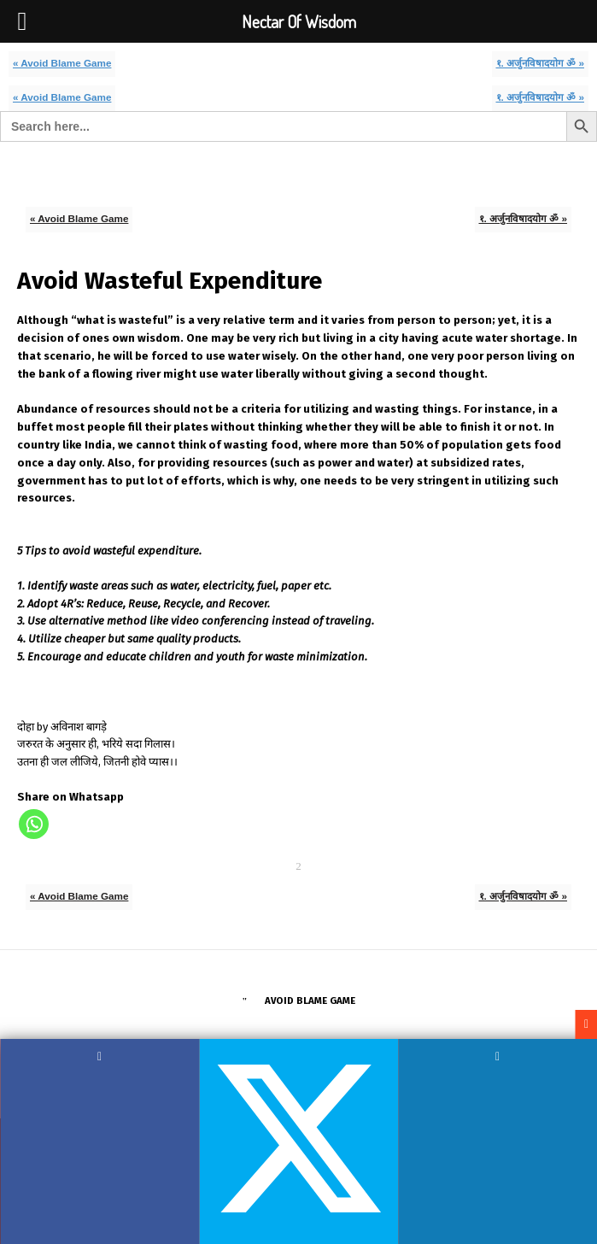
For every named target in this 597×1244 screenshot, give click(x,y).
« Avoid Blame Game (62, 62)
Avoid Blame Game (310, 1000)
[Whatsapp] (34, 824)
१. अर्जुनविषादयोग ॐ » (540, 62)
